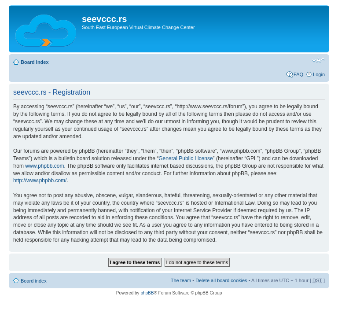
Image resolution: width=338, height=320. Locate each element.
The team (181, 280)
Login (319, 74)
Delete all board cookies (221, 280)
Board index (35, 62)
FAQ (298, 74)
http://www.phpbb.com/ (39, 180)
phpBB (147, 293)
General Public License (185, 158)
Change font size (318, 60)
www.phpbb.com (44, 166)
